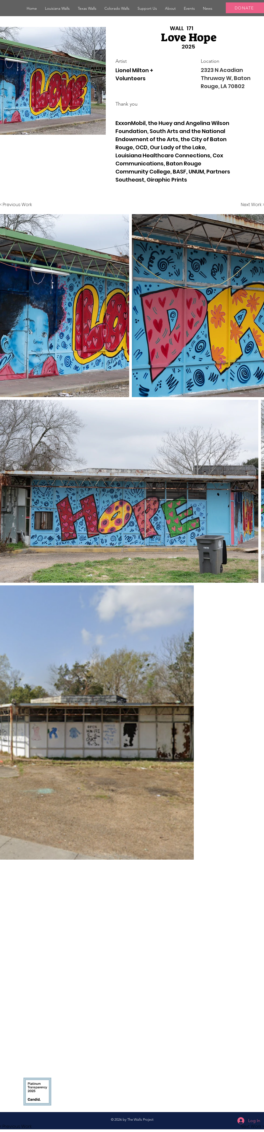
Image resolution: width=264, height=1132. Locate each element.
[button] (57, 8)
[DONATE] (245, 7)
